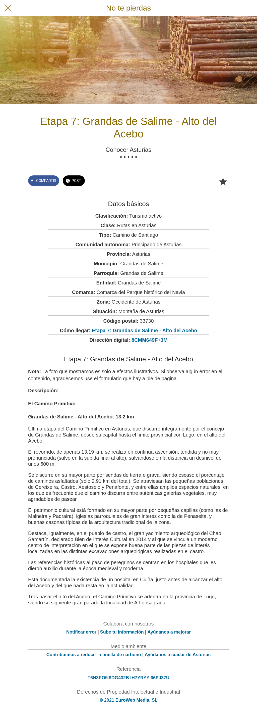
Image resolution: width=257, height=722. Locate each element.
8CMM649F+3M (150, 340)
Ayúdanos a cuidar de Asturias (178, 654)
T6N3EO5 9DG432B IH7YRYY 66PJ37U (128, 677)
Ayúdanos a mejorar (169, 632)
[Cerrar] (8, 8)
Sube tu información (122, 632)
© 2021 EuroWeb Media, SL (129, 700)
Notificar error (81, 632)
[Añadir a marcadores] (223, 181)
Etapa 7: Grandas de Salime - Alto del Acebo (144, 330)
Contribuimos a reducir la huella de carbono (93, 654)
